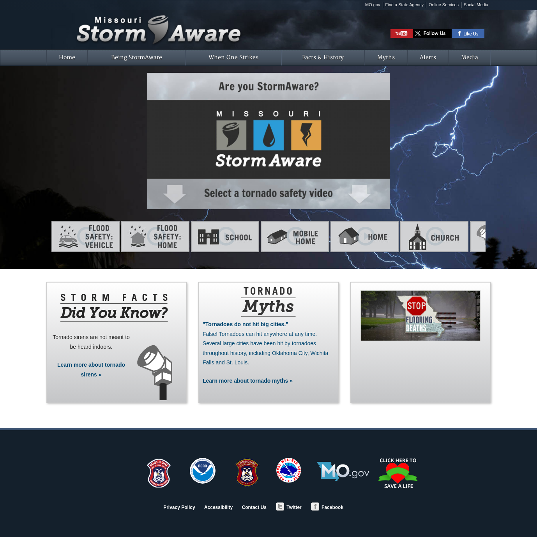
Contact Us (254, 507)
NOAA (203, 471)
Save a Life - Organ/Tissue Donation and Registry (398, 473)
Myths (386, 57)
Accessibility (218, 507)
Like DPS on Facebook (468, 33)
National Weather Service (288, 470)
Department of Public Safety (246, 473)
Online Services (444, 4)
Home (67, 57)
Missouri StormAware (159, 20)
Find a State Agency (404, 4)
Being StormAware (136, 57)
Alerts (428, 57)
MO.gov (372, 4)
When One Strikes (233, 57)
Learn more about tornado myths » (268, 352)
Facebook (327, 507)
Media (469, 57)
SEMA (159, 473)
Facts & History (323, 57)
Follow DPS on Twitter (432, 33)
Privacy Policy (179, 507)
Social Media (476, 4)
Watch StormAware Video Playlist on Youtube (401, 33)
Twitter (288, 507)
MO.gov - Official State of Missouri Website (343, 471)
